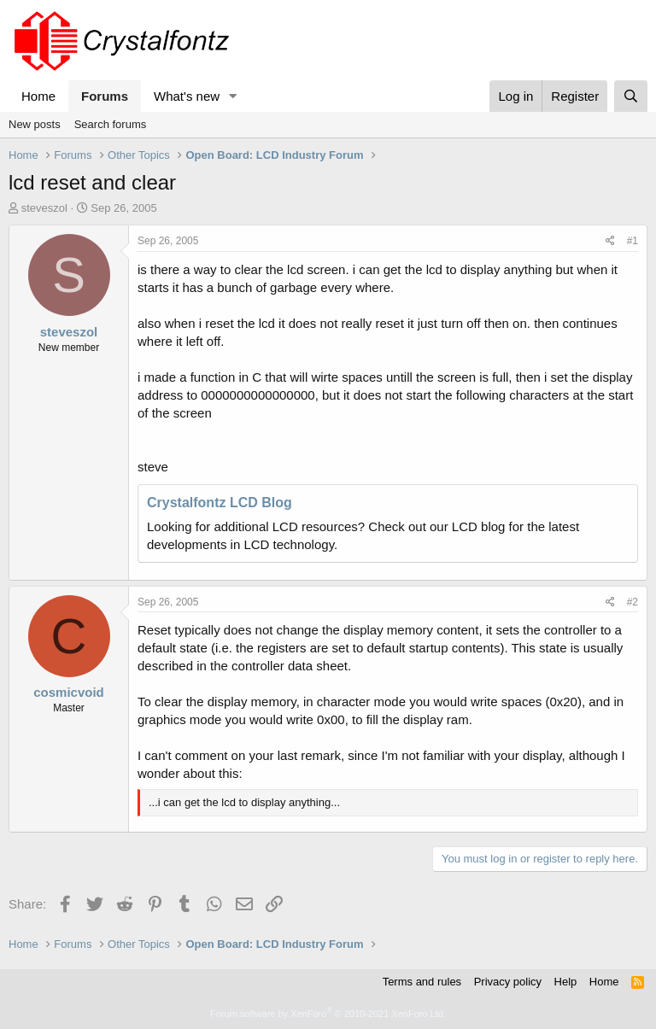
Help (565, 981)
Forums (104, 96)
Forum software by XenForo (328, 1014)
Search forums (110, 124)
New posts (35, 124)
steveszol (44, 208)
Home (38, 96)
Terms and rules (422, 981)
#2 (632, 602)
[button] (233, 96)
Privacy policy (508, 981)
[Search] (630, 96)
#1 (632, 241)
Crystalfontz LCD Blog (219, 502)
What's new (187, 96)
